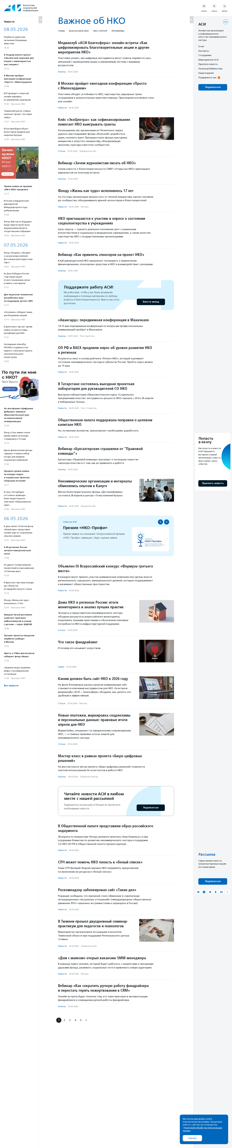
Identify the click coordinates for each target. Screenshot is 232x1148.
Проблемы (117, 31)
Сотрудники (204, 55)
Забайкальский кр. (89, 776)
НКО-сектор (100, 31)
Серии (61, 667)
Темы (61, 31)
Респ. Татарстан (89, 408)
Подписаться (151, 807)
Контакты (203, 51)
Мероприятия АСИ (208, 59)
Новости (62, 107)
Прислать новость (208, 64)
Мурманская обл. (88, 151)
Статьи (61, 151)
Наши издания (206, 73)
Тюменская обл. (89, 946)
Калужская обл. (88, 506)
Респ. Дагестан (87, 336)
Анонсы (62, 72)
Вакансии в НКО (79, 31)
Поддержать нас (207, 77)
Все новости (11, 685)
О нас (201, 46)
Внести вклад (151, 301)
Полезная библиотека (210, 68)
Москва (84, 207)
